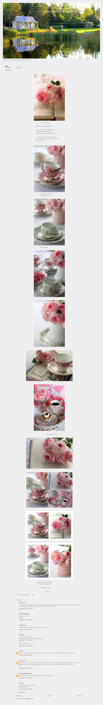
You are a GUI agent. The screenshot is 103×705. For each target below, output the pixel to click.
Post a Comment (21, 692)
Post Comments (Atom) (27, 698)
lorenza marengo (23, 613)
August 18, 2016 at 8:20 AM (25, 645)
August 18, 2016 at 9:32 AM (25, 655)
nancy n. (21, 660)
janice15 (21, 602)
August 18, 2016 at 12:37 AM (26, 608)
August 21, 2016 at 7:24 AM (25, 677)
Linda (20, 634)
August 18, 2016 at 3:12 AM (25, 619)
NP (20, 683)
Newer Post (19, 695)
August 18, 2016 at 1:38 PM (25, 668)
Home (49, 695)
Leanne (21, 625)
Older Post (80, 695)
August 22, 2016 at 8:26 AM (25, 689)
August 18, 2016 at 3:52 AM (25, 629)
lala (20, 650)
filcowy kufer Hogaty (24, 673)
